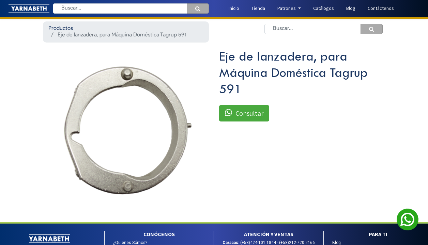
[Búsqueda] (198, 8)
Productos (60, 28)
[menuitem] (234, 8)
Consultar (244, 113)
